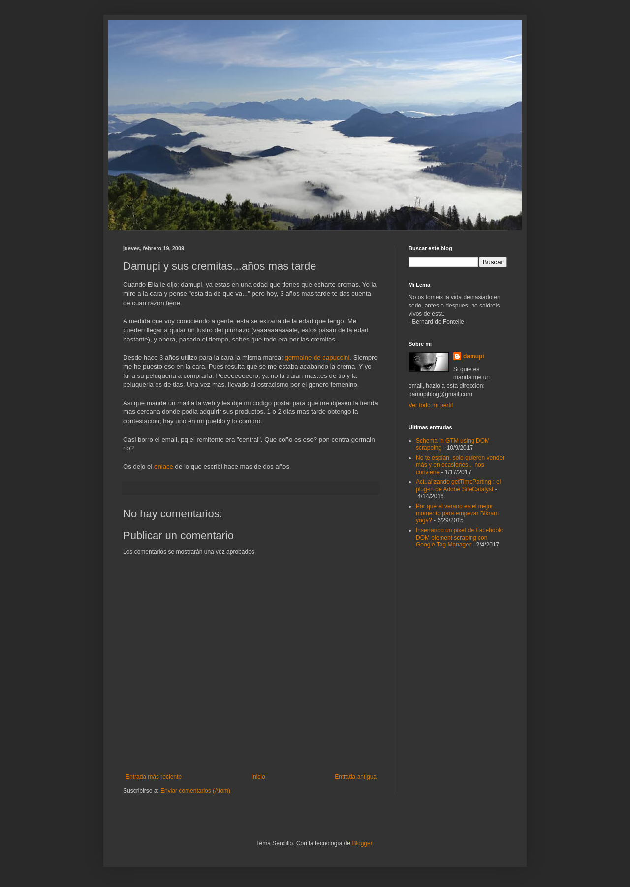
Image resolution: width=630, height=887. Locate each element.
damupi (473, 356)
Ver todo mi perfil (431, 405)
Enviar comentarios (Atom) (195, 790)
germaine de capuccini (316, 357)
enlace (164, 466)
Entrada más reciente (154, 776)
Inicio (258, 776)
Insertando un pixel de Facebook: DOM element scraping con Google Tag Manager (459, 537)
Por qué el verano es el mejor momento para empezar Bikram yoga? (457, 513)
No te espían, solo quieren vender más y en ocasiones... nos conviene (460, 465)
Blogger (362, 843)
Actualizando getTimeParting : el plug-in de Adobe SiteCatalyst (458, 485)
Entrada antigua (356, 776)
